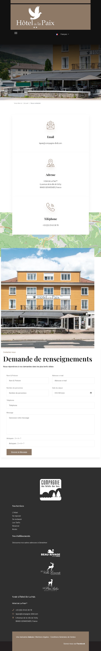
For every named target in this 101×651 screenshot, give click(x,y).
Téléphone (10, 400)
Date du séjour (57, 388)
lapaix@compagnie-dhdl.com (27, 614)
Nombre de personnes (15, 388)
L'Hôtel (15, 513)
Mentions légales (42, 637)
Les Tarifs (16, 523)
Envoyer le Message (19, 452)
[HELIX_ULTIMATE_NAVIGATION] (15, 33)
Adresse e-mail (57, 376)
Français (61, 34)
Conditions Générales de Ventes (63, 637)
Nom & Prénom (12, 376)
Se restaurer (17, 519)
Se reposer (16, 516)
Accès (14, 529)
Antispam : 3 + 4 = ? (14, 438)
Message (10, 413)
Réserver (15, 526)
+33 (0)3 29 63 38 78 (24, 610)
